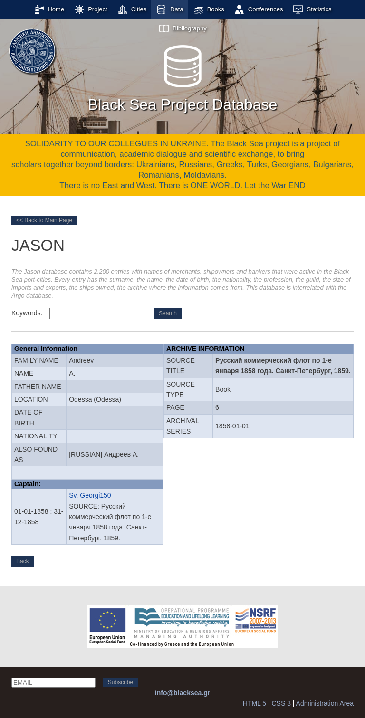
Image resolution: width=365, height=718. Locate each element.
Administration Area (325, 703)
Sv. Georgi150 (90, 495)
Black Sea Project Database (182, 75)
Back (22, 561)
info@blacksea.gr (182, 693)
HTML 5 (254, 703)
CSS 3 (280, 703)
